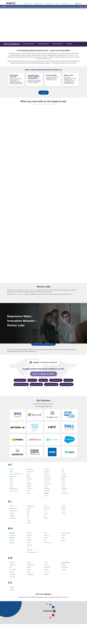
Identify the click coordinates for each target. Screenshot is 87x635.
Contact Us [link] (65, 3)
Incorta (29, 520)
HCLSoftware (30, 506)
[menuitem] (78, 4)
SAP (11, 567)
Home (4, 6)
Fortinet (64, 491)
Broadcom (29, 479)
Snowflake (12, 574)
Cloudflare (47, 471)
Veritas (46, 569)
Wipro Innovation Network (28, 290)
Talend (29, 569)
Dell (63, 469)
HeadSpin (12, 515)
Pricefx (46, 538)
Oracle (29, 542)
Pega (45, 533)
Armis (11, 483)
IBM (28, 515)
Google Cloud (13, 508)
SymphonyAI (30, 565)
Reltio (63, 538)
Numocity (29, 535)
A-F (37, 406)
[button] (81, 7)
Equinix (63, 483)
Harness (12, 513)
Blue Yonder (30, 471)
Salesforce (12, 565)
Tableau (29, 567)
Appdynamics (13, 476)
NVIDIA (29, 533)
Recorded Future (66, 533)
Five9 (63, 486)
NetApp (12, 540)
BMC (28, 481)
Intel (45, 511)
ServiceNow (13, 569)
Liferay (63, 511)
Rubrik (63, 540)
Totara (46, 562)
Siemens (12, 572)
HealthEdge (13, 518)
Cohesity (46, 474)
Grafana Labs (13, 511)
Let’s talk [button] (43, 93)
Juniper (46, 513)
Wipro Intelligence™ (70, 55)
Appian (11, 481)
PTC (45, 540)
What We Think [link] (38, 3)
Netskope (12, 542)
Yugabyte (12, 587)
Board (28, 476)
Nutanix (29, 538)
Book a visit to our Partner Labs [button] (43, 344)
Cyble (45, 486)
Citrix (28, 493)
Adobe (11, 469)
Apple (11, 479)
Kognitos (64, 508)
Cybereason (47, 483)
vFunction (46, 572)
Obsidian (29, 545)
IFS (28, 518)
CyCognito (47, 488)
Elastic (63, 481)
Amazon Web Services (15, 474)
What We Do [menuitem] (27, 3)
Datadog (46, 496)
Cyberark (46, 481)
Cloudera (46, 469)
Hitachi (29, 508)
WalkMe (64, 565)
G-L (40, 406)
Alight (11, 471)
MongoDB (12, 535)
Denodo (64, 474)
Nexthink (29, 540)
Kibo (45, 515)
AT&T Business (13, 488)
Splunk (29, 562)
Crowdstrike (47, 479)
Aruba (11, 486)
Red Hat (64, 535)
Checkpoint (30, 488)
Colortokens (47, 476)
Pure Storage (47, 542)
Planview (46, 535)
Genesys (12, 506)
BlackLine (29, 469)
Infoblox (29, 523)
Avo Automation (14, 491)
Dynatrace (64, 476)
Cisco (28, 491)
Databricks (47, 491)
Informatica (47, 508)
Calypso (29, 483)
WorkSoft (64, 569)
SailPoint (12, 562)
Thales (28, 572)
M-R (43, 406)
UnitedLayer (47, 567)
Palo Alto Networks (32, 552)
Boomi (28, 474)
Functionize (65, 493)
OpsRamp (29, 550)
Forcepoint (64, 488)
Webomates (65, 567)
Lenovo (63, 513)
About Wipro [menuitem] (49, 3)
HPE (28, 511)
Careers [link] (57, 3)
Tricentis (46, 565)
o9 (27, 547)
